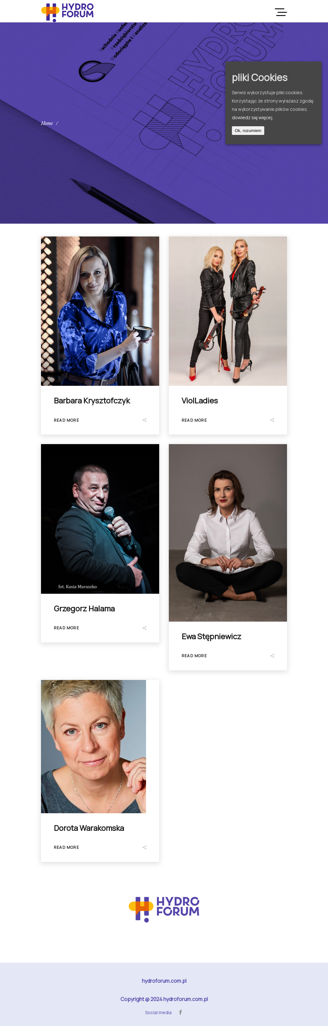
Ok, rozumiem (248, 130)
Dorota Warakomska (89, 828)
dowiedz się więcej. (252, 117)
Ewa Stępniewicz (211, 636)
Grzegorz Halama (84, 608)
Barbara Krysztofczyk (92, 400)
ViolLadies (200, 400)
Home (47, 123)
